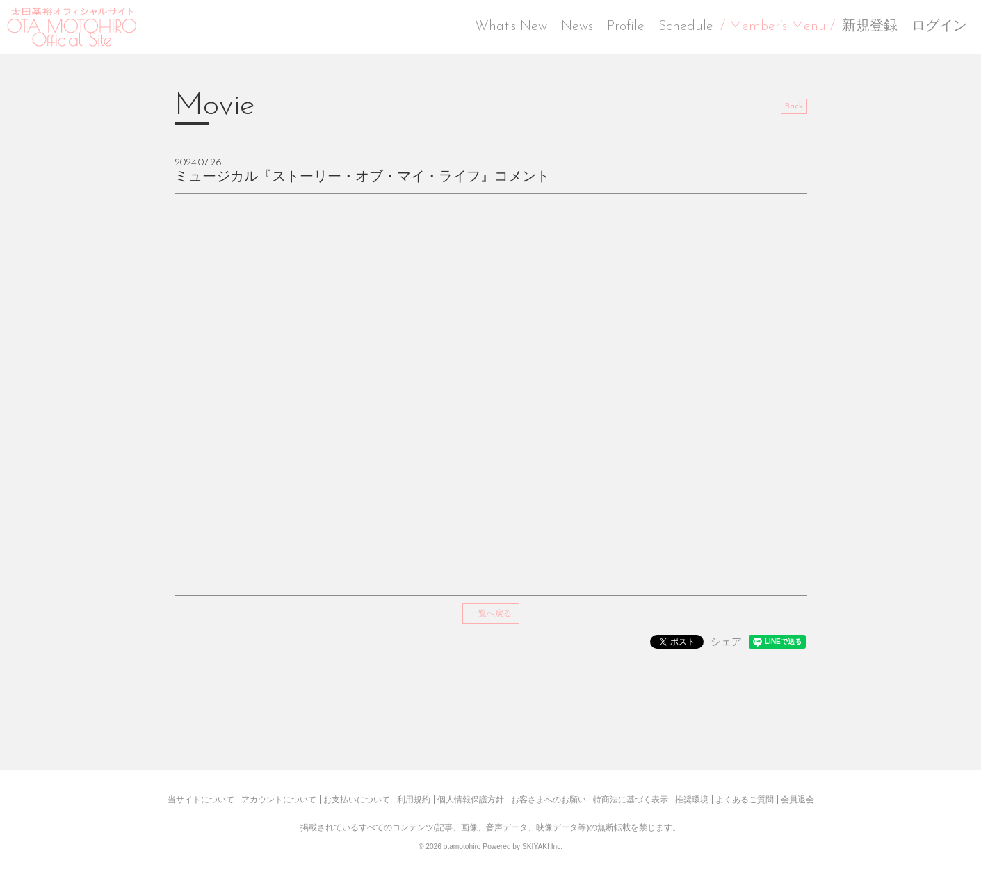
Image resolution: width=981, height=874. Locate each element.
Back (794, 106)
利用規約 (413, 799)
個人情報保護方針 (470, 799)
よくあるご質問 (744, 799)
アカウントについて (278, 799)
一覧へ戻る (491, 613)
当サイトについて (201, 799)
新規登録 (870, 26)
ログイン (939, 26)
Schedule (685, 26)
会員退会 (797, 799)
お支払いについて (356, 799)
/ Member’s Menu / (777, 26)
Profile (625, 26)
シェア (726, 641)
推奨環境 (691, 799)
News (577, 26)
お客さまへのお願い (548, 799)
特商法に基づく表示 (630, 799)
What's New (511, 26)
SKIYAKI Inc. (542, 846)
